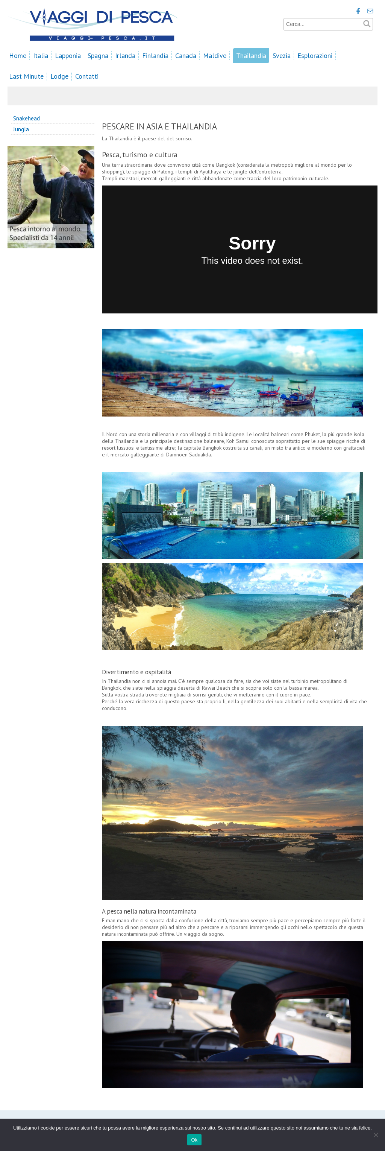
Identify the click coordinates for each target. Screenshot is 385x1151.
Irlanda (125, 55)
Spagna (98, 55)
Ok (194, 1140)
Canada (185, 55)
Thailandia (251, 55)
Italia (40, 55)
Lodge (59, 76)
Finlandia (155, 55)
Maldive (214, 55)
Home (17, 55)
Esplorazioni (314, 55)
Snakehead (26, 118)
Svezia (282, 55)
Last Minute (26, 76)
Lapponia (68, 55)
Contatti (87, 76)
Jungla (21, 129)
